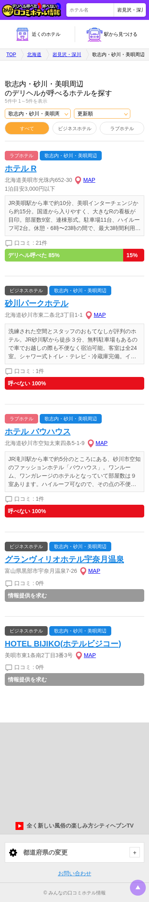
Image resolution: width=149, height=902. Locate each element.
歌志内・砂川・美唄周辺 (71, 155)
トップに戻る (138, 888)
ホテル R (21, 168)
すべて (27, 128)
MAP (89, 180)
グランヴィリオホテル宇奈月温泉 (64, 559)
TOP (11, 54)
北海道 (34, 54)
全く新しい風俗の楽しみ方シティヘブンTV (74, 826)
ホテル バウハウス (38, 431)
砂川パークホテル (36, 303)
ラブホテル (122, 128)
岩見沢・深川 (66, 54)
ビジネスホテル (74, 128)
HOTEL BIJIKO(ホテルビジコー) (63, 643)
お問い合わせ (74, 873)
